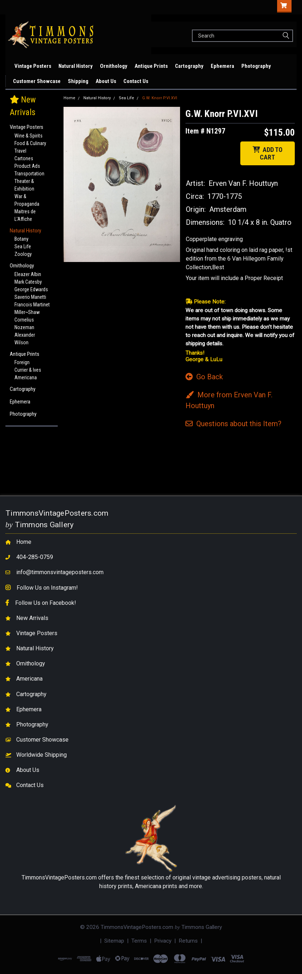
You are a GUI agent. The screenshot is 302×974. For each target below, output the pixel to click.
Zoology (23, 254)
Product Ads (27, 166)
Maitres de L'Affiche (25, 215)
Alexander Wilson (24, 338)
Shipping (78, 81)
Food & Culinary (30, 143)
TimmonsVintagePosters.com (59, 877)
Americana (25, 377)
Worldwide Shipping (41, 754)
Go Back (204, 376)
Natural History (75, 66)
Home (69, 98)
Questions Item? (233, 423)
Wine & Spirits (28, 136)
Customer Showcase (37, 81)
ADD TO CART (268, 153)
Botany (21, 239)
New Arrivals (9, 66)
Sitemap (114, 941)
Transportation (29, 173)
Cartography (189, 66)
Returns (188, 941)
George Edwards (31, 289)
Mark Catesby (28, 282)
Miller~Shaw (27, 312)
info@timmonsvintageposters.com (60, 572)
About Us (106, 81)
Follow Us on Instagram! (47, 587)
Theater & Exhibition (24, 185)
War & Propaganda (26, 200)
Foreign (22, 362)
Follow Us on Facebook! (45, 602)
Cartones (23, 158)
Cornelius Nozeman (24, 323)
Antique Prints (151, 66)
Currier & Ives (27, 370)
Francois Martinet (32, 304)
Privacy (162, 941)
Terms (139, 941)
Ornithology (113, 66)
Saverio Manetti (30, 297)
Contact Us (135, 81)
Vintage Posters (32, 66)
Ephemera (222, 66)
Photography (256, 66)
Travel (20, 151)
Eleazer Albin (27, 274)
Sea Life (22, 246)
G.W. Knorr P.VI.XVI (159, 98)
